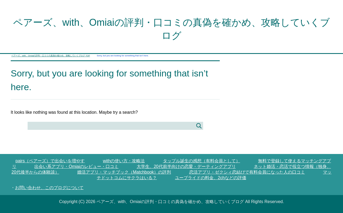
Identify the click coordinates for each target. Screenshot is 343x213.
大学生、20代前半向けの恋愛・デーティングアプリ (186, 166)
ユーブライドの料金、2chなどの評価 (210, 177)
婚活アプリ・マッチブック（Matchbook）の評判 (124, 172)
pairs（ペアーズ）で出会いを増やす (50, 161)
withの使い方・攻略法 (124, 161)
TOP (50, 55)
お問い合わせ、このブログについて (49, 187)
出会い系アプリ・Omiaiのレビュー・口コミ (76, 166)
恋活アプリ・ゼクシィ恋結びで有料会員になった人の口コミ (247, 172)
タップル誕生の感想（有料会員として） (201, 161)
